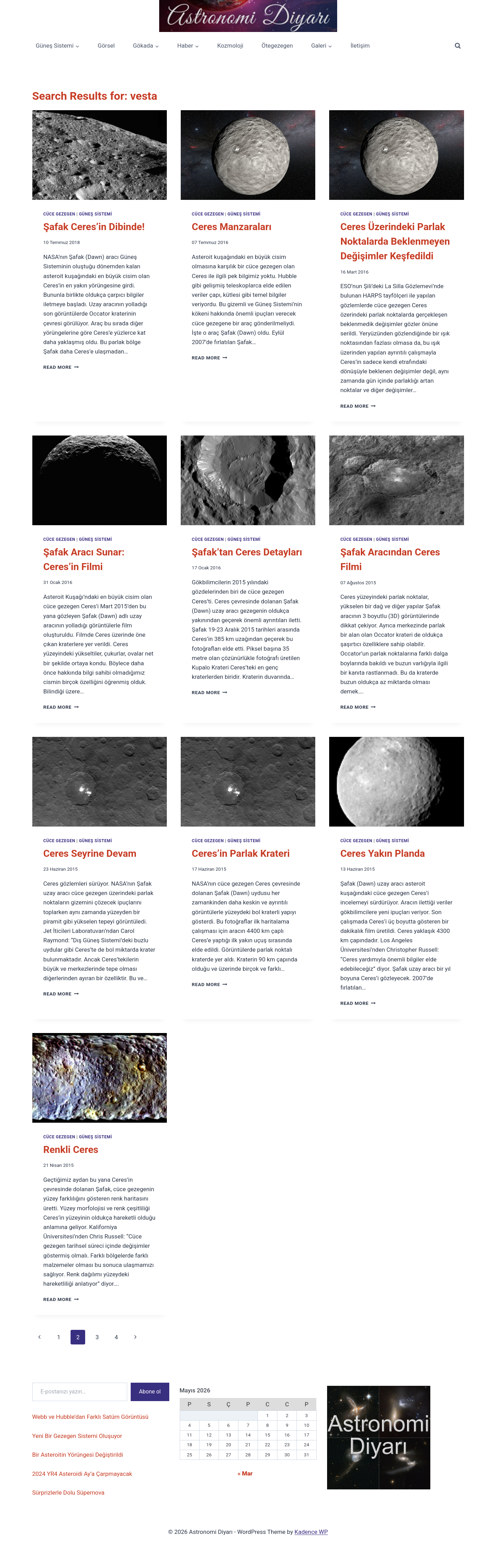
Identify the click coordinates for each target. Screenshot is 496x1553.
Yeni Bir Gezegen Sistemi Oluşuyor (77, 1435)
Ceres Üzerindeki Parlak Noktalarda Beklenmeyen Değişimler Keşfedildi (395, 241)
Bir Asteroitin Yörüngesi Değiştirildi (77, 1454)
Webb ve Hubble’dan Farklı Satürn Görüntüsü (90, 1416)
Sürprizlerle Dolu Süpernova (68, 1492)
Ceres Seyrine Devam (90, 853)
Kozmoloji (230, 45)
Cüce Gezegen (59, 214)
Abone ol (150, 1391)
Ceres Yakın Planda (382, 853)
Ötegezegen (277, 45)
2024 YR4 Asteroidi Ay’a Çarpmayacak (82, 1473)
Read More (61, 367)
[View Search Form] (458, 46)
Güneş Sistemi (95, 214)
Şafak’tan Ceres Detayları (247, 552)
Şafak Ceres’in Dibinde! (94, 227)
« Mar (244, 1473)
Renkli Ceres (70, 1149)
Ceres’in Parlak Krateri (241, 853)
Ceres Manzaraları (231, 227)
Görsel (106, 45)
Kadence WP (311, 1531)
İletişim (359, 45)
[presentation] (99, 155)
